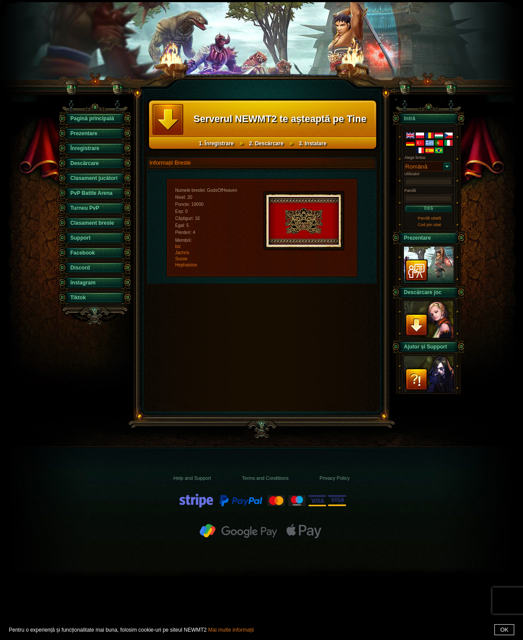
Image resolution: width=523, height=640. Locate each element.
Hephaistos (186, 264)
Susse (181, 258)
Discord (80, 268)
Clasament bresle (92, 223)
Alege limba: (415, 157)
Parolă (410, 190)
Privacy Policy (334, 478)
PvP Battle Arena (91, 193)
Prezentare (83, 133)
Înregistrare (84, 148)
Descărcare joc (422, 292)
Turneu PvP (84, 208)
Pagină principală (92, 118)
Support (80, 238)
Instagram (82, 283)
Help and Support (192, 478)
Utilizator (412, 174)
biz (178, 246)
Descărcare (84, 163)
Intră (428, 208)
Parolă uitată (429, 218)
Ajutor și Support (425, 347)
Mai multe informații (231, 630)
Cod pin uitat (429, 224)
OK (504, 629)
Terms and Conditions (265, 478)
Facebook (82, 253)
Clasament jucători (93, 178)
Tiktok (78, 298)
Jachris (182, 252)
